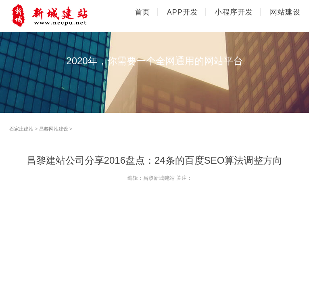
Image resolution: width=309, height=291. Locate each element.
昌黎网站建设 (53, 129)
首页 (142, 12)
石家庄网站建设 (63, 15)
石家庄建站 (21, 129)
